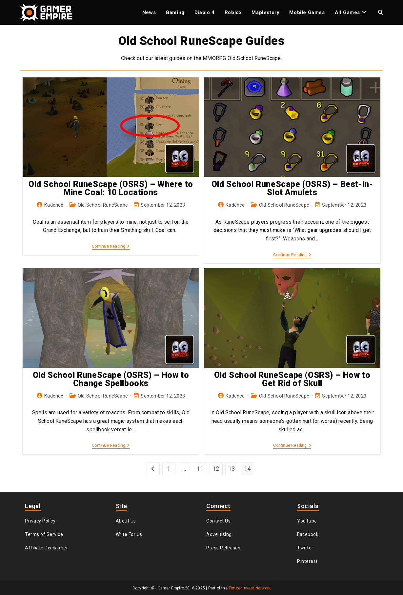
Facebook (307, 534)
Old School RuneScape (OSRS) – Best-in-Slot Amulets (292, 188)
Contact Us (218, 520)
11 (200, 468)
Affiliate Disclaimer (46, 547)
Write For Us (129, 534)
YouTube (307, 520)
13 (231, 468)
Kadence (53, 205)
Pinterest (307, 561)
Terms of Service (44, 534)
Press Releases (223, 547)
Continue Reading (111, 247)
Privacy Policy (40, 520)
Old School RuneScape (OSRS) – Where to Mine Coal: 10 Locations (111, 188)
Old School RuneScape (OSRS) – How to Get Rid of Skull (292, 379)
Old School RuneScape (103, 205)
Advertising (219, 534)
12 (215, 468)
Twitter (305, 547)
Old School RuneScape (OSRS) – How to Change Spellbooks (111, 379)
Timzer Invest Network (250, 588)
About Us (126, 520)
